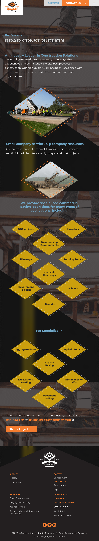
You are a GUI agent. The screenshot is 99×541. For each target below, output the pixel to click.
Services (15, 494)
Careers (59, 498)
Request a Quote (64, 502)
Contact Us (61, 494)
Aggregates (60, 485)
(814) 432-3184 (15, 419)
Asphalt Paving (17, 507)
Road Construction (19, 498)
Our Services (13, 35)
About (14, 474)
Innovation (15, 482)
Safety (58, 474)
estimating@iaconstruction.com (49, 419)
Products (60, 481)
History (13, 478)
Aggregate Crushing (20, 502)
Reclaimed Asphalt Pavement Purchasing (25, 512)
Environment (60, 478)
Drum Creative (57, 536)
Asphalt (57, 489)
